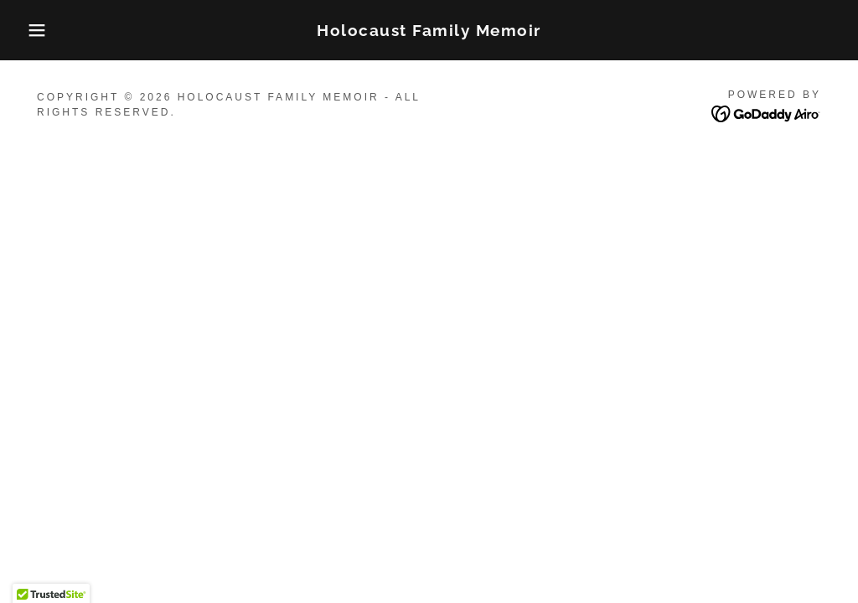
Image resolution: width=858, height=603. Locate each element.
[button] (42, 30)
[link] (429, 31)
